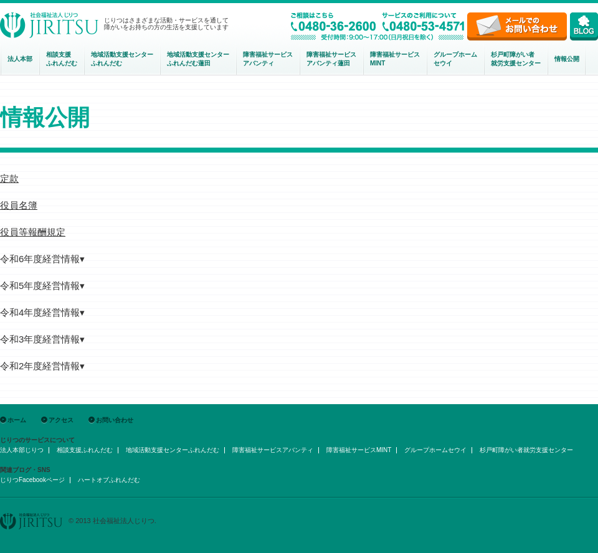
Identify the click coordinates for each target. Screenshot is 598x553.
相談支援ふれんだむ (61, 59)
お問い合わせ (114, 420)
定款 (9, 178)
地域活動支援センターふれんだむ (172, 450)
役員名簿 (18, 205)
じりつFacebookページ (32, 479)
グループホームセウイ (455, 59)
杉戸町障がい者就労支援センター (516, 59)
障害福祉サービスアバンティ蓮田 (331, 59)
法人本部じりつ (22, 450)
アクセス (61, 420)
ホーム (16, 420)
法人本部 (19, 58)
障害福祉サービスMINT (395, 59)
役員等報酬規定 (32, 232)
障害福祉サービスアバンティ (268, 59)
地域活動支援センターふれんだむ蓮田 (198, 59)
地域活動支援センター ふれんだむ (122, 59)
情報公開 (566, 58)
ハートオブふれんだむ (109, 479)
